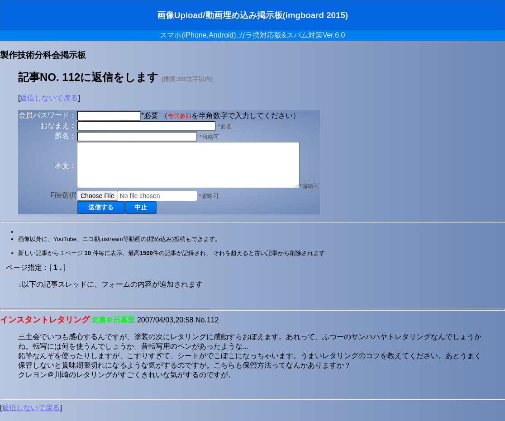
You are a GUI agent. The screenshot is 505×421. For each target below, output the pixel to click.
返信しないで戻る (49, 98)
